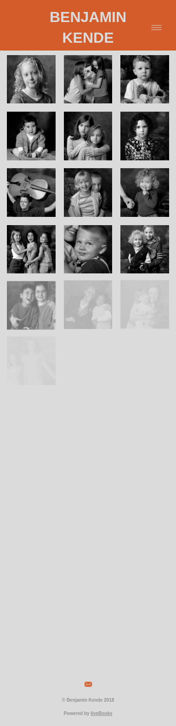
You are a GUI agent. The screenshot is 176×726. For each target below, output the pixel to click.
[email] (88, 684)
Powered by (87, 713)
